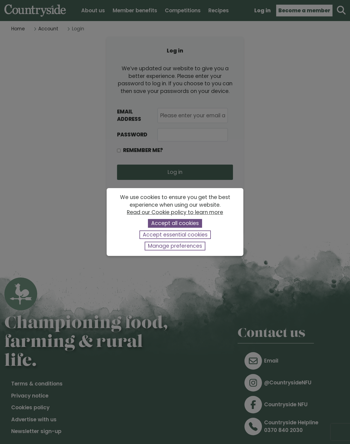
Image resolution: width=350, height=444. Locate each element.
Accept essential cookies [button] (175, 234)
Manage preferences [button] (175, 246)
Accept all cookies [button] (175, 223)
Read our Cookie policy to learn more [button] (175, 212)
